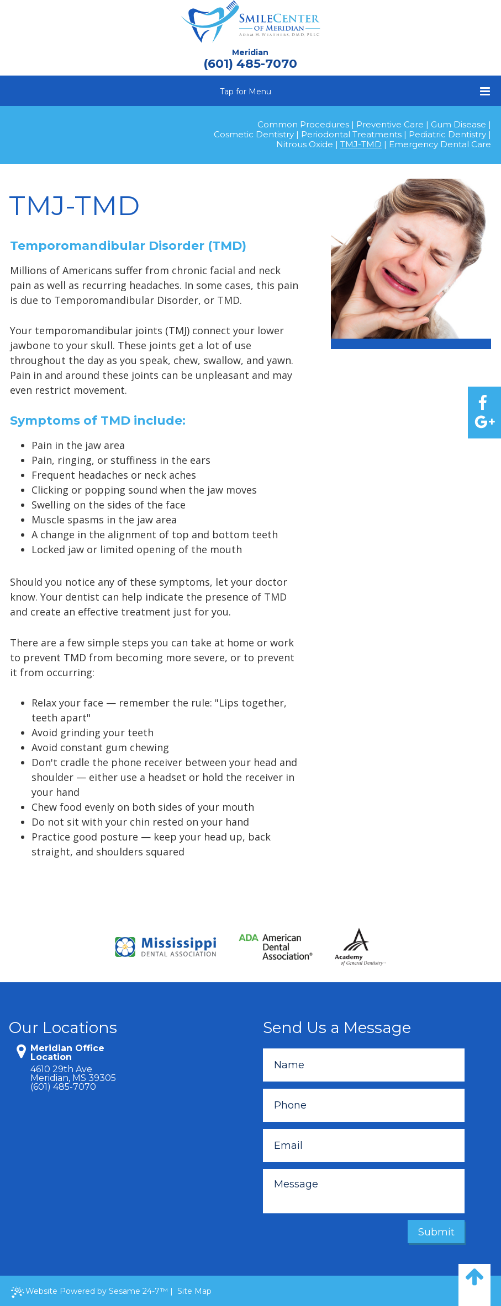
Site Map (194, 1291)
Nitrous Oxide (304, 144)
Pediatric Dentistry (447, 135)
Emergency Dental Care (440, 144)
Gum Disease (458, 125)
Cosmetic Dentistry (254, 135)
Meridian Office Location (67, 1053)
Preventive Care (390, 125)
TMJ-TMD (361, 144)
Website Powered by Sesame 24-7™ (89, 1292)
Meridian (250, 52)
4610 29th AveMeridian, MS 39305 (73, 1074)
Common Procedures (303, 125)
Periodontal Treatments (351, 135)
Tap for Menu (355, 91)
